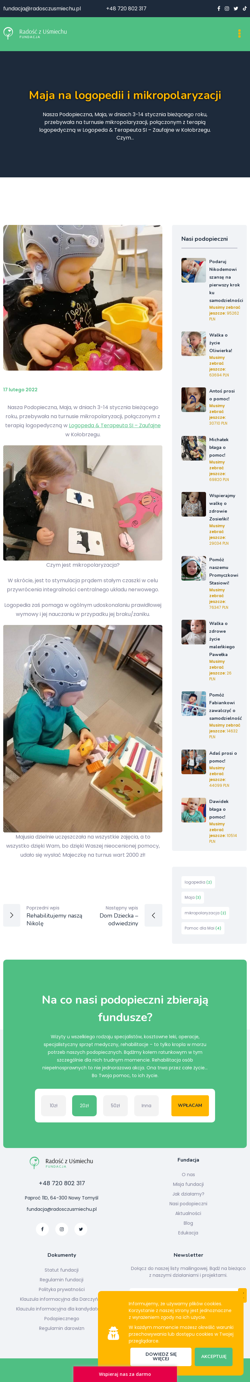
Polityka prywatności (62, 1289)
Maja (193, 897)
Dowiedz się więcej (161, 1356)
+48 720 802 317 (126, 8)
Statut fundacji (62, 1270)
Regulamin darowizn (61, 1328)
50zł (115, 1105)
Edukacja (188, 1233)
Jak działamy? (188, 1194)
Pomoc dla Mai (203, 928)
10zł (54, 1105)
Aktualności (188, 1213)
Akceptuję (213, 1357)
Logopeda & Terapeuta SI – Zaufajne (115, 425)
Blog (188, 1223)
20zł (84, 1105)
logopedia (198, 882)
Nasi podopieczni (188, 1203)
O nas (188, 1174)
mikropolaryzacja (205, 913)
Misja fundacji (188, 1184)
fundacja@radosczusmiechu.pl (42, 8)
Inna (146, 1105)
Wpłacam (190, 1105)
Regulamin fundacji (61, 1279)
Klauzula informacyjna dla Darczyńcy (61, 1299)
